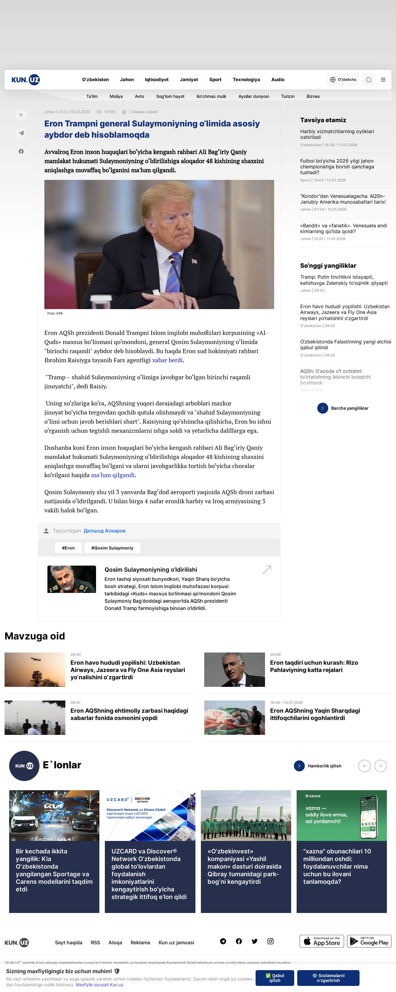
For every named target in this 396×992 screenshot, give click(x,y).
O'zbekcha (343, 80)
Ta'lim (92, 96)
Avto (139, 96)
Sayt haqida (68, 942)
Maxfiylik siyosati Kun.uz (99, 984)
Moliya (116, 96)
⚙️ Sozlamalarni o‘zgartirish (328, 978)
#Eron (68, 547)
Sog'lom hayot (170, 96)
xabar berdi (167, 360)
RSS (95, 942)
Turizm (287, 96)
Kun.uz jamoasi (176, 942)
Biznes (313, 96)
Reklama (140, 942)
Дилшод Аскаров (105, 531)
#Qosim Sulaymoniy (112, 547)
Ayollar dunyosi (254, 96)
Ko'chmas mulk (211, 96)
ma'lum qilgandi (113, 475)
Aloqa (115, 942)
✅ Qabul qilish (275, 978)
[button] (364, 765)
